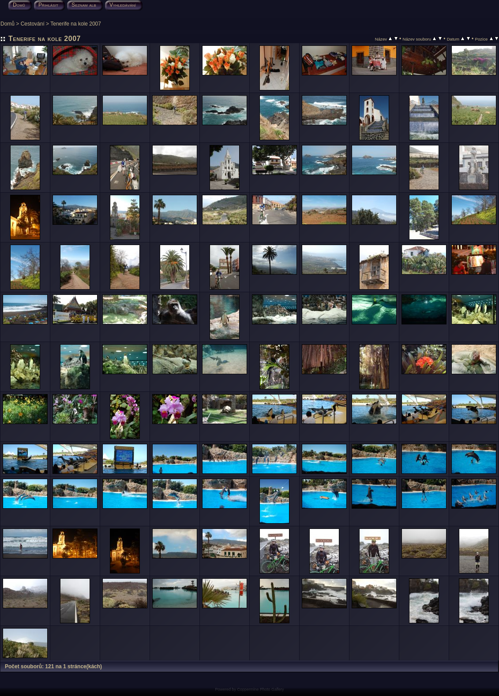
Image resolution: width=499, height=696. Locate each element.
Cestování (33, 24)
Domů (7, 24)
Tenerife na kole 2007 (75, 24)
